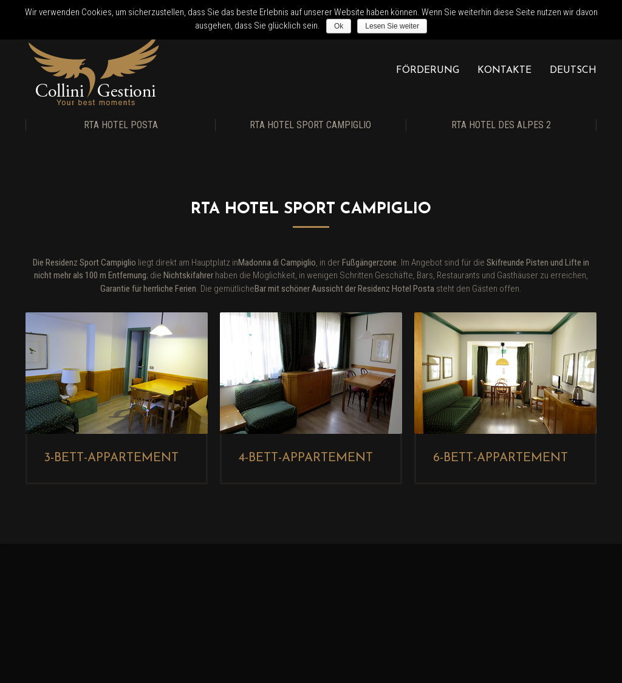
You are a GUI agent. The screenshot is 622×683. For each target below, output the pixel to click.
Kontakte (504, 70)
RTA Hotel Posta (121, 125)
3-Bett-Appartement (111, 458)
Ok (338, 26)
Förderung (427, 70)
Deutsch (573, 70)
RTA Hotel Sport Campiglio (310, 125)
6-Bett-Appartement (500, 458)
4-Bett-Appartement (305, 458)
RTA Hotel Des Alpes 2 (501, 125)
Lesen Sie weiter (392, 26)
